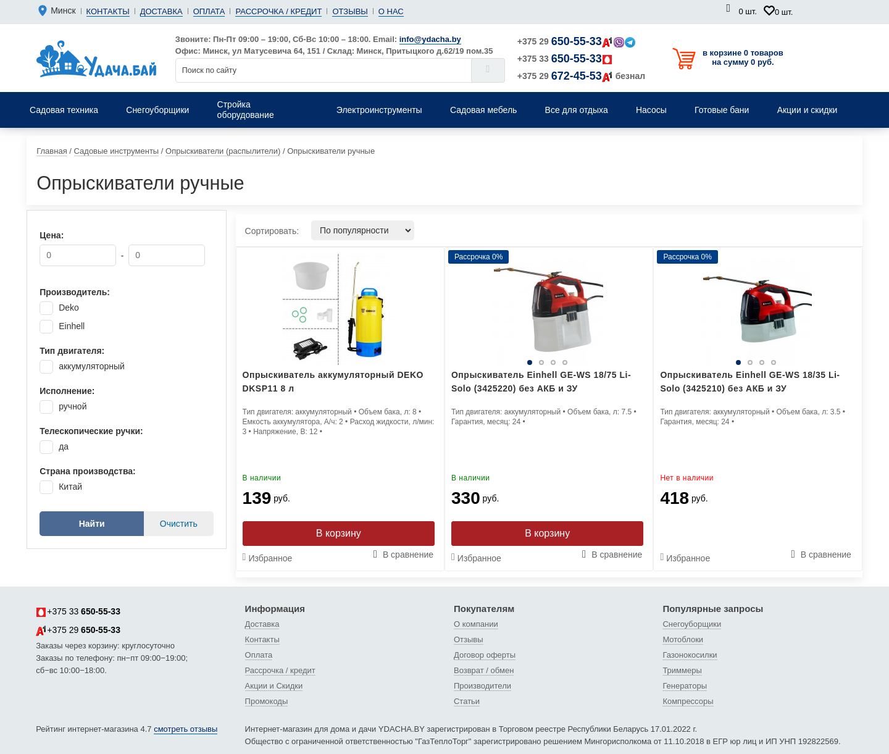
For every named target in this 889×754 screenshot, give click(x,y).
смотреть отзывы (185, 729)
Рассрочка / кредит (278, 11)
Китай (70, 487)
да (64, 446)
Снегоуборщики (691, 624)
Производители (482, 685)
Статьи (467, 701)
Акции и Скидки (274, 685)
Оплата (209, 11)
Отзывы (349, 11)
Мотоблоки (682, 639)
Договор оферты (484, 655)
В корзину (338, 533)
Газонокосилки (689, 655)
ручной (72, 406)
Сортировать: (272, 231)
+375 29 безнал (581, 76)
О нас (391, 11)
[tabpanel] (547, 309)
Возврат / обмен (484, 670)
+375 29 (576, 41)
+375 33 (565, 58)
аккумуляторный (92, 366)
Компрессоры (687, 701)
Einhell (72, 326)
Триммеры (681, 670)
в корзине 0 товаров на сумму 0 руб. (743, 57)
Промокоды (266, 701)
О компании (476, 624)
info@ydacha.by (430, 39)
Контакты (108, 11)
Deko (69, 307)
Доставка (161, 11)
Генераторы (684, 685)
